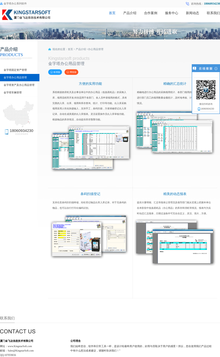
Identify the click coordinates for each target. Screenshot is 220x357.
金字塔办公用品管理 (15, 77)
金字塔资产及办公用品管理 (19, 85)
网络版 (71, 72)
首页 (112, 13)
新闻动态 (192, 13)
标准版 (55, 72)
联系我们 (213, 13)
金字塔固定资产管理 (15, 70)
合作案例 (150, 13)
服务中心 (171, 13)
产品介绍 (129, 13)
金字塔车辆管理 (13, 92)
